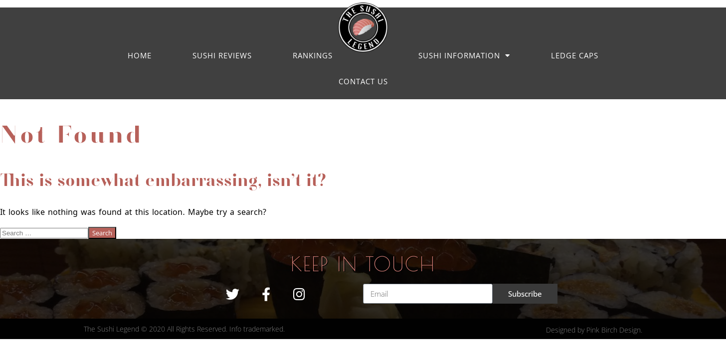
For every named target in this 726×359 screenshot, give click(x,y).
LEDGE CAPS (574, 55)
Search (102, 232)
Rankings (313, 55)
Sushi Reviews (222, 55)
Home (140, 55)
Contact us (363, 81)
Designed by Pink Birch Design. (594, 330)
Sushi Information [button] (464, 55)
